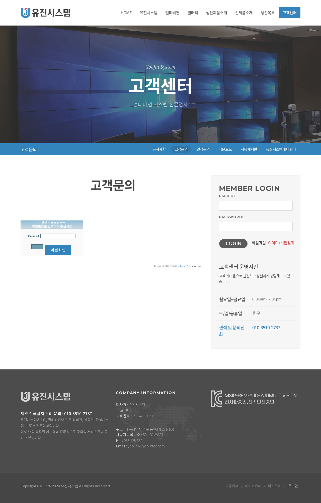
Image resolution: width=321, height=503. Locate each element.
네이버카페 (253, 485)
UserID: (227, 196)
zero (199, 266)
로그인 (293, 485)
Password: (231, 217)
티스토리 (274, 485)
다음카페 (231, 485)
